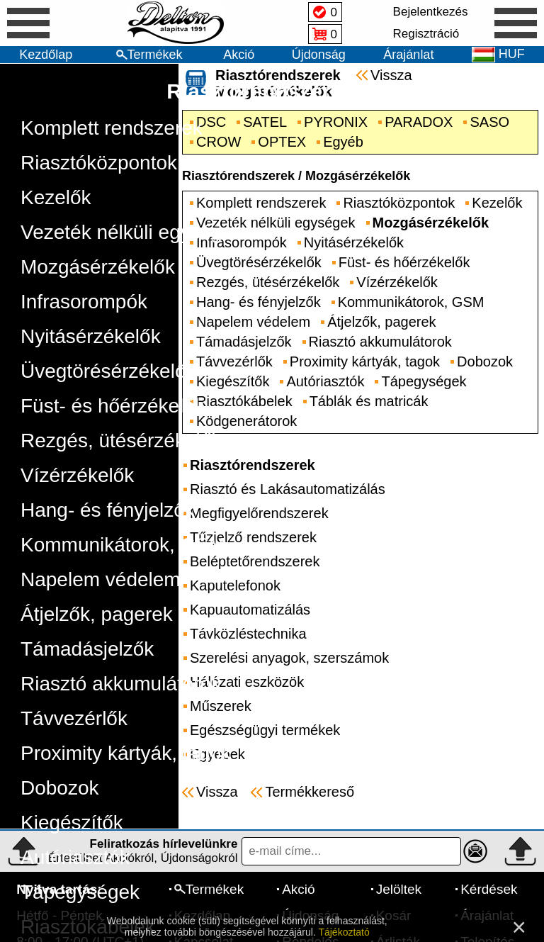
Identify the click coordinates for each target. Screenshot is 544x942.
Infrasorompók (84, 302)
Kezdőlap (45, 54)
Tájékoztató (343, 932)
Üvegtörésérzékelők (108, 371)
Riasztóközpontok (99, 163)
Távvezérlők (74, 718)
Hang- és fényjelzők (108, 510)
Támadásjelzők (87, 649)
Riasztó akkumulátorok (121, 684)
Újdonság (319, 54)
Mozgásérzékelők (98, 267)
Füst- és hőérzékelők (113, 406)
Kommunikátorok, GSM (123, 545)
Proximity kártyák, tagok (126, 753)
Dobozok (60, 788)
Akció (238, 54)
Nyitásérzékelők (91, 336)
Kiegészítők (72, 823)
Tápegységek (80, 892)
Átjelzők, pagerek (97, 614)
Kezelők (56, 197)
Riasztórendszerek (260, 91)
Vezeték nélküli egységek (132, 232)
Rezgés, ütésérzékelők (121, 441)
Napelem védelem (101, 579)
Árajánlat (408, 54)
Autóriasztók (75, 857)
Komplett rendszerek (112, 128)
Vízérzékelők (77, 475)
